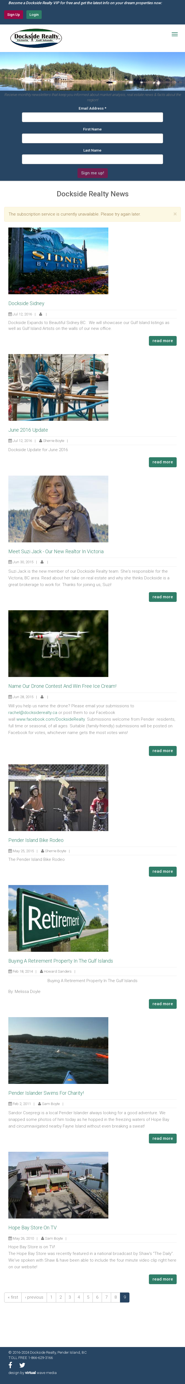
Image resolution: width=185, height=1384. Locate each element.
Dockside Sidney (26, 303)
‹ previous (34, 1297)
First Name (92, 129)
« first (13, 1297)
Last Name (92, 150)
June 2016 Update (28, 430)
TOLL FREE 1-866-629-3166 (30, 1357)
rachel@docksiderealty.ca (32, 712)
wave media (41, 1372)
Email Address (92, 108)
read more (162, 340)
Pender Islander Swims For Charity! (46, 1093)
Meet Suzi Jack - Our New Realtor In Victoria (56, 551)
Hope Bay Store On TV (32, 1227)
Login (34, 15)
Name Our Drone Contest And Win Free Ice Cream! (62, 686)
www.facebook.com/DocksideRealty (50, 719)
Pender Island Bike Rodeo (36, 840)
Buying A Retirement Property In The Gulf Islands (60, 961)
